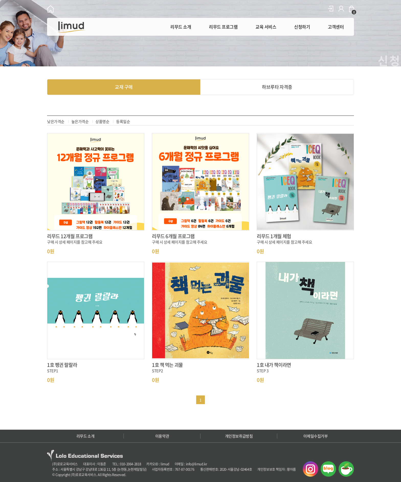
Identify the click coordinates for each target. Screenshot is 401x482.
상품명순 (102, 121)
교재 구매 (123, 86)
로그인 (330, 8)
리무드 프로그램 (223, 26)
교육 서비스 (265, 26)
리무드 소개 (180, 26)
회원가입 (341, 8)
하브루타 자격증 (277, 86)
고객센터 (336, 26)
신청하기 (302, 26)
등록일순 (123, 121)
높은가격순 (80, 121)
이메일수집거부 (315, 436)
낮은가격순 (55, 121)
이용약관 (162, 436)
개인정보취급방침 (239, 436)
